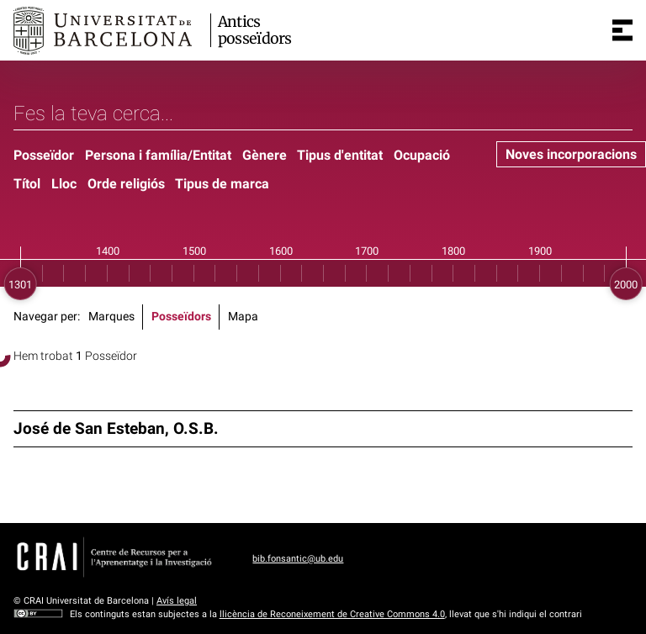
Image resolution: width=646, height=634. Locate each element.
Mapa (243, 316)
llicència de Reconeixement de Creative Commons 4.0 (332, 614)
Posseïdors (181, 316)
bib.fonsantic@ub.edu (297, 558)
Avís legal (176, 600)
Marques (111, 316)
